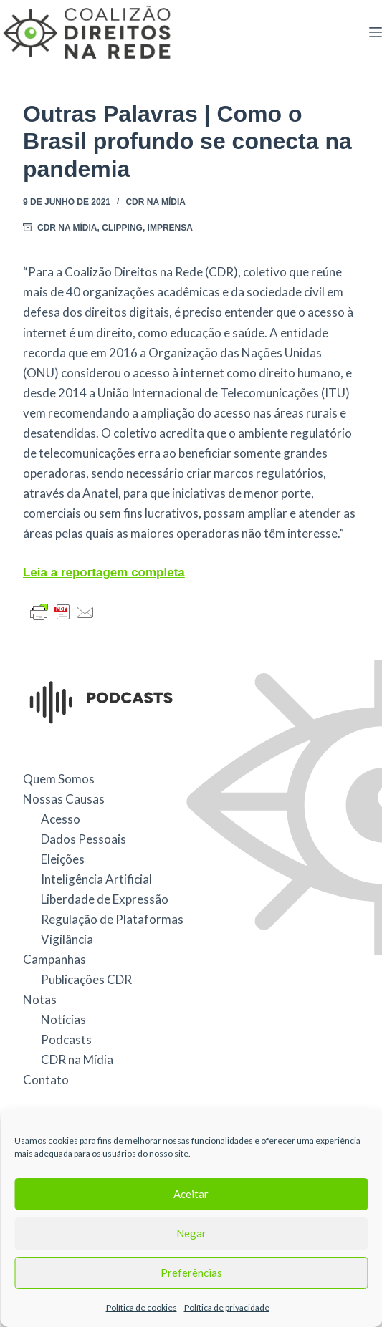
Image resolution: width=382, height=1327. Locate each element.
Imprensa (170, 228)
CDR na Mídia (155, 202)
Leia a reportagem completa (104, 572)
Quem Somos (59, 778)
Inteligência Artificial (96, 879)
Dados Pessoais (83, 838)
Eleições (63, 859)
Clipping (122, 228)
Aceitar (191, 1193)
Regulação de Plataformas (112, 919)
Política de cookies (141, 1307)
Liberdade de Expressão (104, 899)
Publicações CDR (86, 979)
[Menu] (375, 32)
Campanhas (54, 959)
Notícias (63, 1019)
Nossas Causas (64, 798)
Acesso (60, 818)
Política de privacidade (226, 1307)
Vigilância (67, 939)
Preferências (191, 1272)
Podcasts (66, 1039)
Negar (191, 1233)
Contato (46, 1079)
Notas (40, 999)
